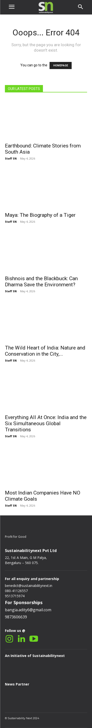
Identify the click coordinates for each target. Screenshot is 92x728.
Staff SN (11, 158)
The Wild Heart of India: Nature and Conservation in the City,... (45, 351)
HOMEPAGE (60, 65)
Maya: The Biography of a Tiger (40, 215)
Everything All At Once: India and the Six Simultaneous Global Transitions (46, 423)
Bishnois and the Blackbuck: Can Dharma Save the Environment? (41, 282)
